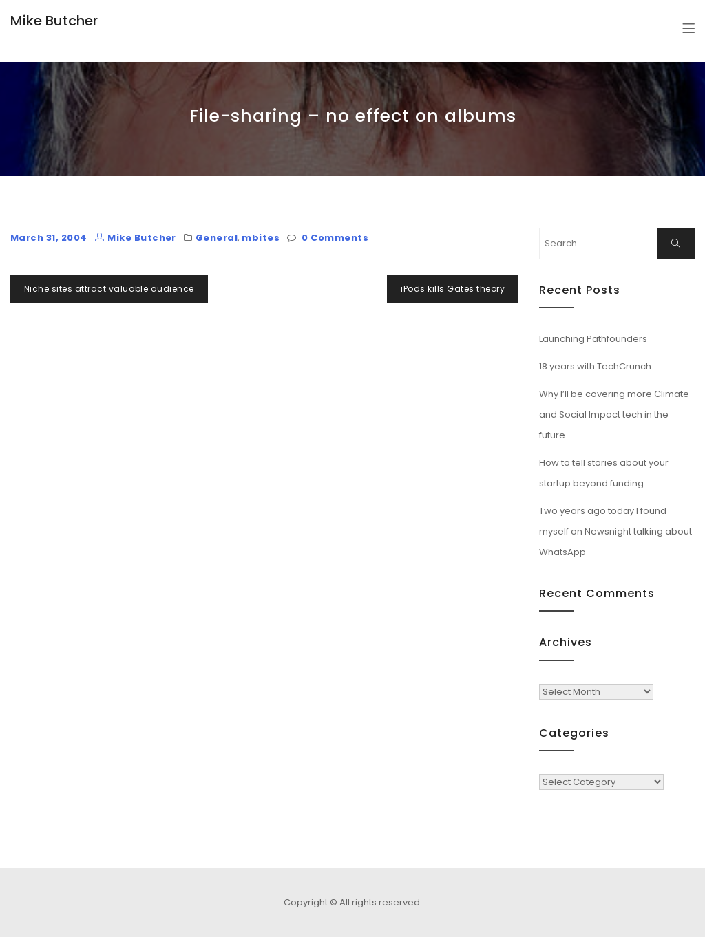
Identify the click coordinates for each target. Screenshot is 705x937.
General (217, 237)
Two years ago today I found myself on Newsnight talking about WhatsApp (615, 531)
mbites (261, 237)
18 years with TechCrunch (595, 366)
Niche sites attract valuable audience (109, 288)
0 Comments (335, 237)
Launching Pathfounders (593, 338)
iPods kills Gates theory (453, 288)
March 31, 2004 (48, 237)
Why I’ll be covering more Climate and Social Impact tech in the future (614, 414)
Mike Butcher (54, 20)
